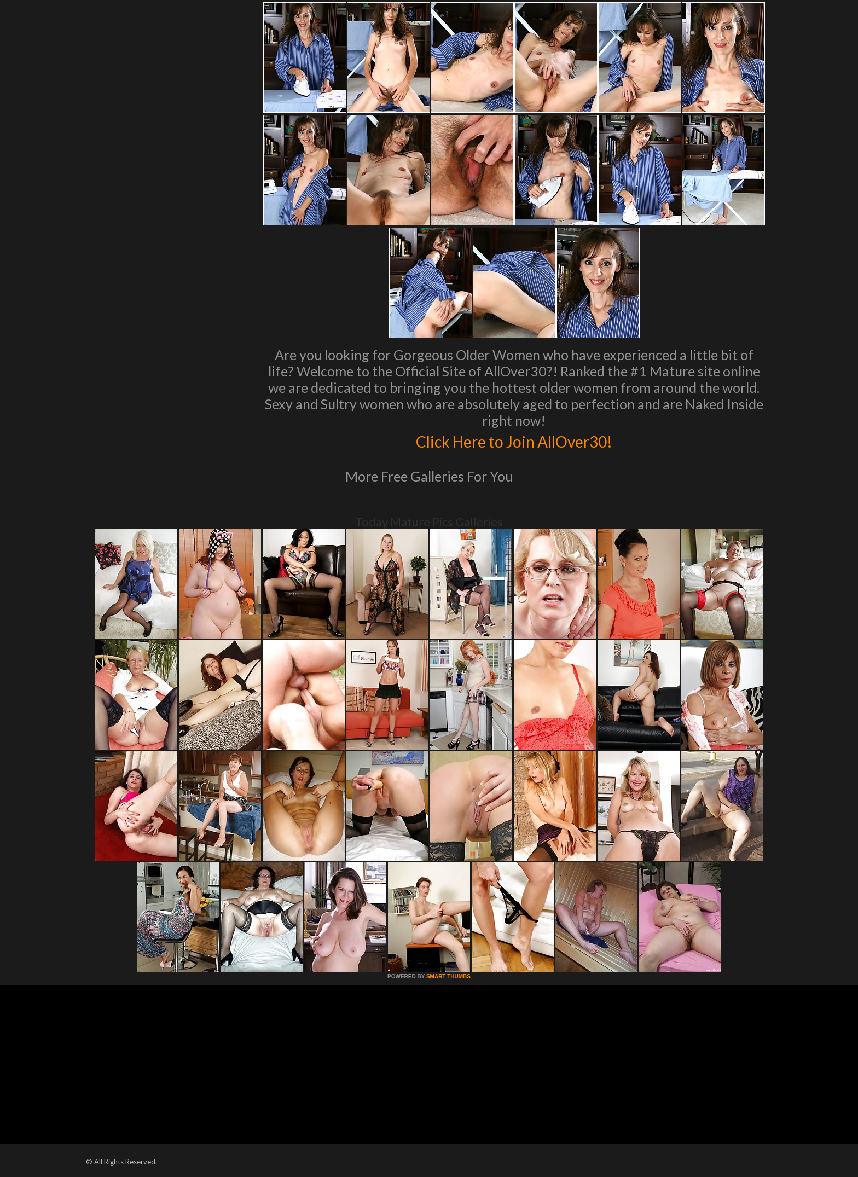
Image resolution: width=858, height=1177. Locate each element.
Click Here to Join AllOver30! (513, 439)
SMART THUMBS (448, 976)
